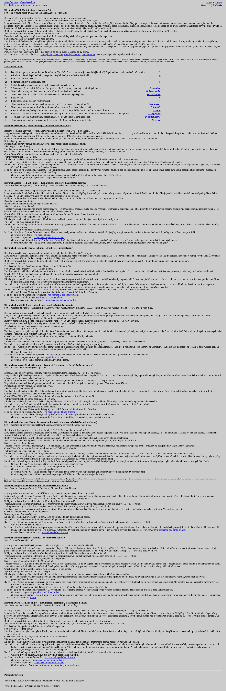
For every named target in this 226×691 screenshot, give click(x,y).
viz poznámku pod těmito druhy (60, 177)
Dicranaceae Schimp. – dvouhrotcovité (29, 5)
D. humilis (155, 107)
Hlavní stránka (11, 2)
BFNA (33, 597)
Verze (203, 5)
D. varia (156, 110)
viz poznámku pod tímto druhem (49, 237)
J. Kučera (217, 2)
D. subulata (154, 88)
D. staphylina (154, 113)
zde (49, 235)
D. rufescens (155, 104)
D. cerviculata (153, 94)
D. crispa (156, 120)
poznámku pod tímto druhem (172, 530)
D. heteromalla (153, 91)
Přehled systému (27, 2)
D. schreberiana (153, 117)
